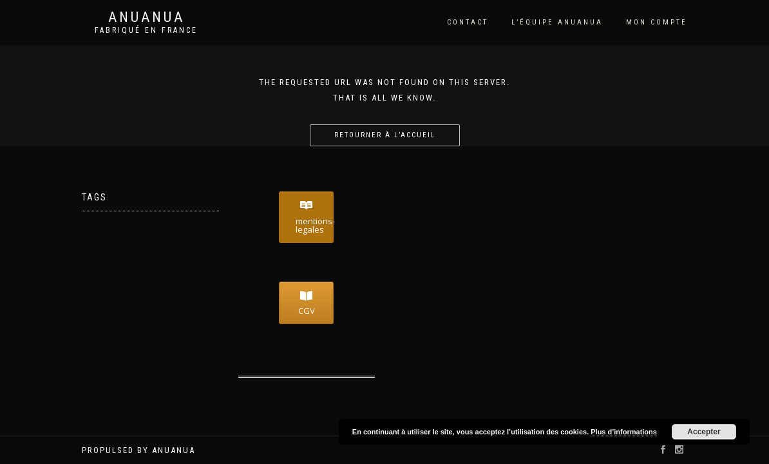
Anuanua (146, 17)
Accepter (703, 431)
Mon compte (656, 22)
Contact (467, 22)
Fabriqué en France (146, 30)
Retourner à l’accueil (384, 135)
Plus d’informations (624, 432)
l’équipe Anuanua (557, 22)
